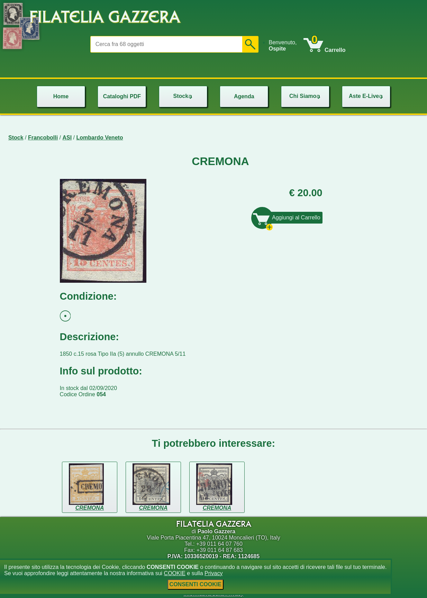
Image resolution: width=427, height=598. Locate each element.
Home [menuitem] (61, 96)
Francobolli (43, 138)
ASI (67, 138)
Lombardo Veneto (99, 138)
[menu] (286, 45)
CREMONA (89, 508)
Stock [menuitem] (183, 96)
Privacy (213, 573)
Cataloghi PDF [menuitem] (122, 96)
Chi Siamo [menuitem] (305, 96)
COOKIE (174, 573)
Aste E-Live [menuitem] (366, 96)
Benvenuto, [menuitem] (283, 45)
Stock (16, 138)
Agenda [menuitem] (244, 96)
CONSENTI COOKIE (195, 584)
